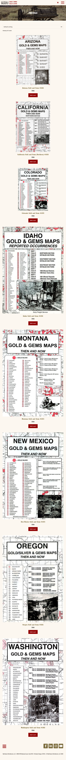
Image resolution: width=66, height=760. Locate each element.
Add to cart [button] (33, 95)
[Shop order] (33, 27)
